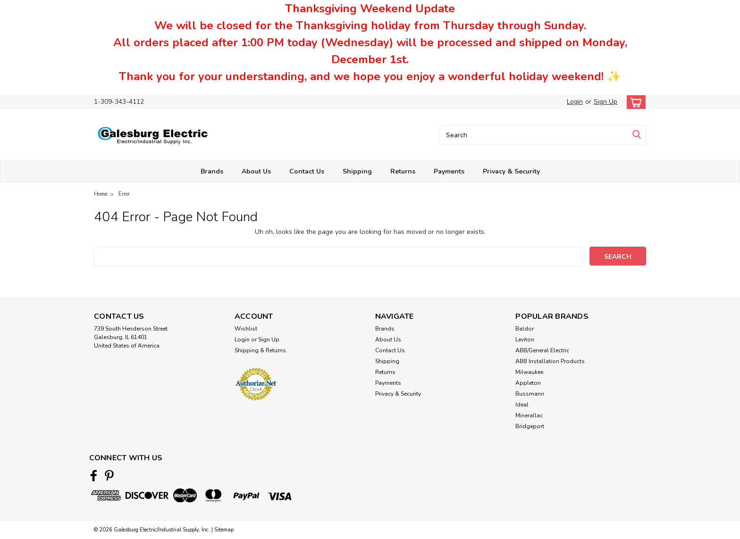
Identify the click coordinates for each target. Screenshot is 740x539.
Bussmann (529, 394)
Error (124, 194)
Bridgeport (529, 426)
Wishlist (246, 328)
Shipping (357, 171)
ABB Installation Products (550, 361)
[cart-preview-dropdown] (634, 102)
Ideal (522, 404)
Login (575, 101)
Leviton (524, 339)
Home (100, 194)
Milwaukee (529, 372)
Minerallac (529, 415)
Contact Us (306, 171)
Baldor (524, 328)
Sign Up (605, 101)
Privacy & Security (511, 171)
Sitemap (224, 529)
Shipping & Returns (260, 350)
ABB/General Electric (542, 350)
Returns (402, 171)
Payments (449, 171)
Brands (212, 171)
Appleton (528, 383)
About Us (256, 171)
